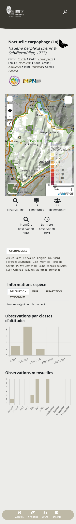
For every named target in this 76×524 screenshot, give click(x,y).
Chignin (41, 258)
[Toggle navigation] (65, 11)
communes (18, 251)
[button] (10, 111)
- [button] (10, 116)
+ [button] (10, 106)
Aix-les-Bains (13, 258)
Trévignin (54, 269)
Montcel (45, 262)
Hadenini (37, 67)
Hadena (13, 71)
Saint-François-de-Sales (52, 266)
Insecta (22, 59)
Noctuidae (25, 63)
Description (18, 291)
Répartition (54, 291)
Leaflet (61, 194)
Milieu (36, 291)
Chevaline (29, 258)
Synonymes (17, 297)
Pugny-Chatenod (26, 266)
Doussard (54, 258)
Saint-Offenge (14, 269)
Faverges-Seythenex (18, 262)
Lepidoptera (45, 59)
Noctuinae (14, 67)
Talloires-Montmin (36, 269)
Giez (35, 262)
